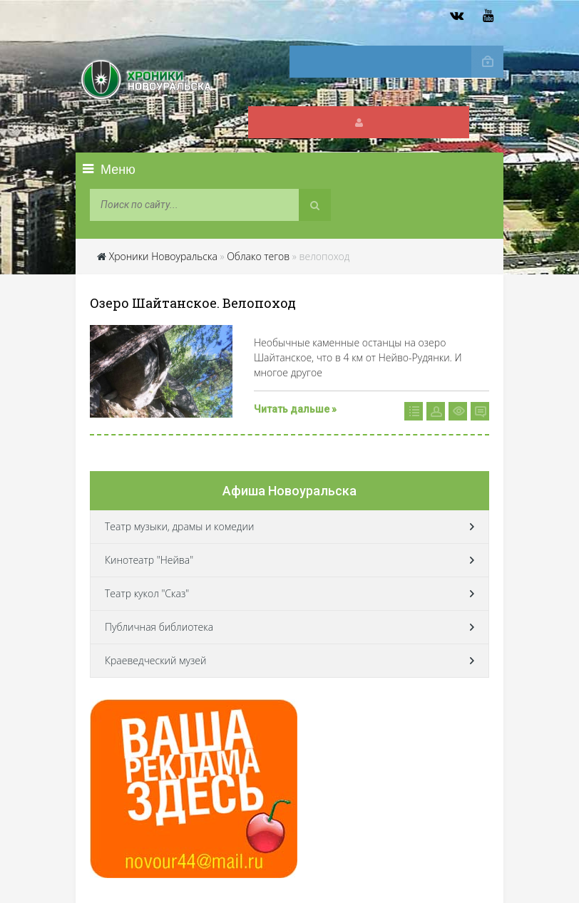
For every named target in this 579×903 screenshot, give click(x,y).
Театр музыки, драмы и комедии (179, 526)
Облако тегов (258, 256)
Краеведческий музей (155, 660)
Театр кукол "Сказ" (147, 593)
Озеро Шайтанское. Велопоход (193, 302)
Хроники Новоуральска (163, 256)
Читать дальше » (295, 409)
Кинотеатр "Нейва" (149, 560)
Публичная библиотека (159, 627)
